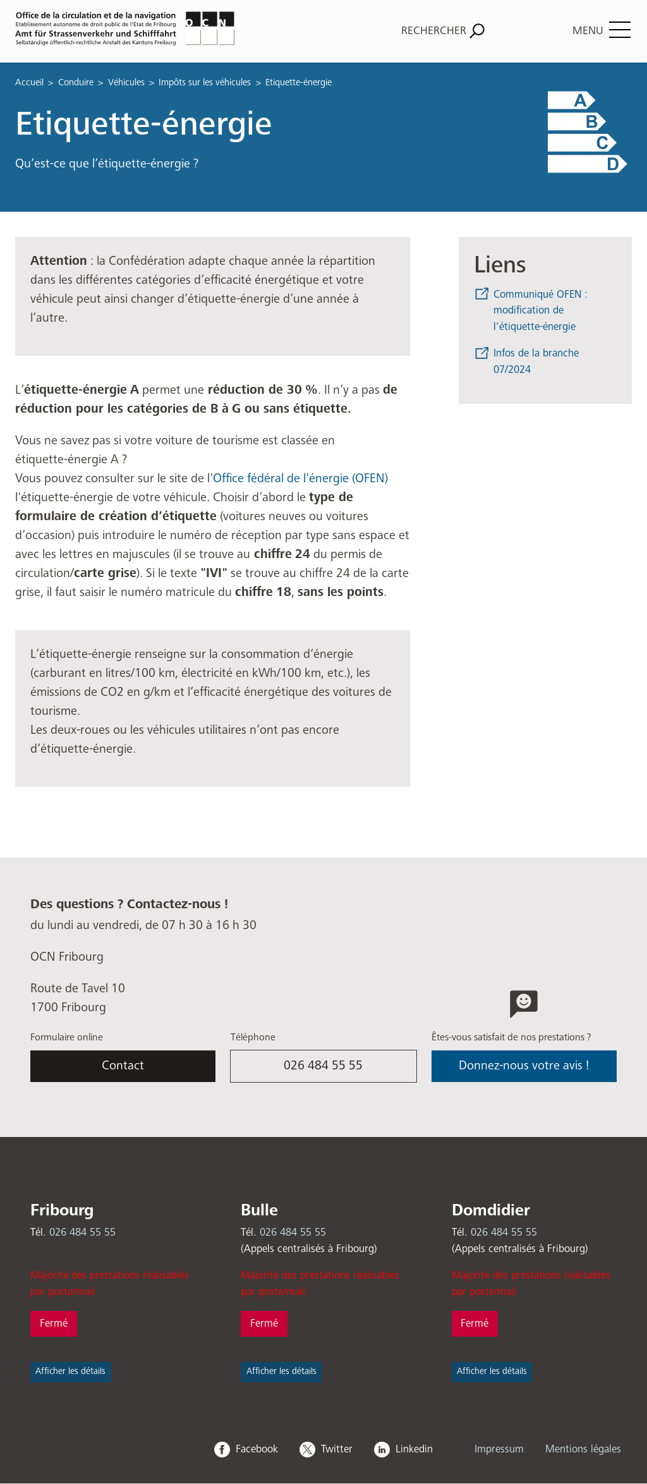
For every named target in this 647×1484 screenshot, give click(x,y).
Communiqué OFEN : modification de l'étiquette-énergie (540, 310)
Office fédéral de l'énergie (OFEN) (300, 479)
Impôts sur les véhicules (205, 82)
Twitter (337, 1449)
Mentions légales (583, 1449)
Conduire (76, 82)
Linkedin (414, 1449)
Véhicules (126, 82)
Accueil (29, 82)
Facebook (257, 1449)
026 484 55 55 (323, 1066)
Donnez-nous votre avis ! (524, 1066)
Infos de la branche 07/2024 (536, 361)
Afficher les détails (70, 1371)
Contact (123, 1066)
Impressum (499, 1449)
